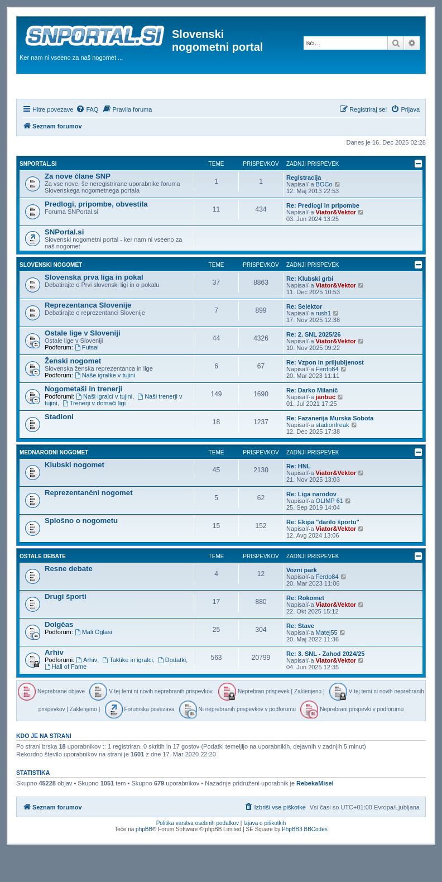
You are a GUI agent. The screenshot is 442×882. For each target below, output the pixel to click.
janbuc (325, 427)
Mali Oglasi (93, 662)
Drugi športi (66, 626)
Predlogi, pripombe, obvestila (96, 234)
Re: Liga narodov (311, 524)
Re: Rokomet (305, 628)
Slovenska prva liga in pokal (94, 307)
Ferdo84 (327, 399)
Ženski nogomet (73, 391)
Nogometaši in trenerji (83, 419)
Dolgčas (59, 654)
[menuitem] (87, 139)
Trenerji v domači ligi (94, 433)
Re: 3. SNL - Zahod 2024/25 (325, 683)
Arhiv (54, 682)
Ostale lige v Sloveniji (83, 363)
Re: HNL (298, 496)
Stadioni (59, 447)
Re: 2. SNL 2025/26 (313, 364)
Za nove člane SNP (77, 206)
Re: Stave (300, 656)
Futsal (87, 377)
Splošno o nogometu (81, 551)
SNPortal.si (38, 194)
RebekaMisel (315, 814)
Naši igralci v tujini (104, 426)
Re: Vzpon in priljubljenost (325, 392)
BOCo (324, 214)
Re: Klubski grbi (309, 308)
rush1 (324, 343)
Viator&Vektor (336, 242)
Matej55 (327, 662)
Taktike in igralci (127, 690)
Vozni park (301, 600)
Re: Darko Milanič (312, 420)
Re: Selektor (304, 336)
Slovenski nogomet (51, 295)
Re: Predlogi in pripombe (322, 235)
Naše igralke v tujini (105, 405)
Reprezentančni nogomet (89, 523)
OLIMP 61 (329, 531)
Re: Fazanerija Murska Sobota (330, 448)
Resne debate (69, 599)
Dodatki (172, 690)
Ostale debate (43, 586)
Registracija (303, 207)
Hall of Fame (66, 696)
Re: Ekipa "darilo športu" (322, 552)
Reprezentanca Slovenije (88, 335)
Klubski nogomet (74, 495)
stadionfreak (332, 455)
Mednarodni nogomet (54, 483)
